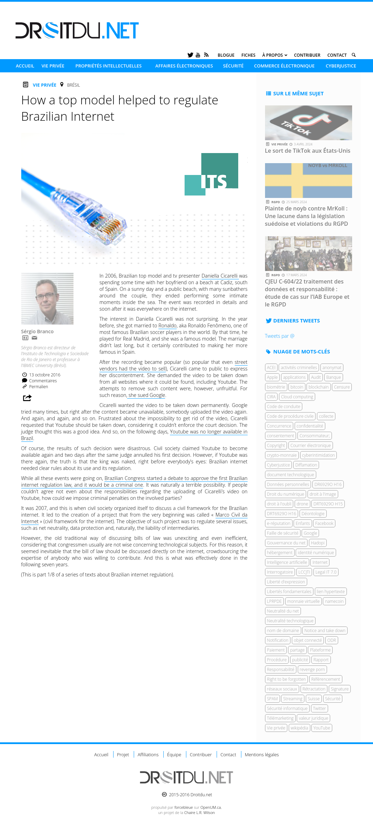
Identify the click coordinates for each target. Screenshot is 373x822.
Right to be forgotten (286, 679)
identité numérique (316, 553)
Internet (319, 562)
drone (302, 504)
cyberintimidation (318, 455)
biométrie (276, 387)
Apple (272, 377)
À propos (272, 55)
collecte (326, 416)
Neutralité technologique (290, 621)
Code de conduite (284, 406)
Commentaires (39, 381)
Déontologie (313, 514)
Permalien (34, 387)
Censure (342, 387)
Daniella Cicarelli (220, 275)
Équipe (174, 754)
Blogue (226, 55)
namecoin (334, 601)
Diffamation (306, 465)
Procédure (277, 660)
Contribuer (307, 55)
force (183, 807)
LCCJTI (304, 572)
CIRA (271, 397)
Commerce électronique (284, 66)
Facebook (324, 523)
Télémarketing (280, 718)
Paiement (276, 650)
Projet (123, 754)
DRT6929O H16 (281, 514)
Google (310, 533)
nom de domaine (283, 630)
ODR (331, 640)
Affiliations (148, 754)
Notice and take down (324, 630)
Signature (340, 689)
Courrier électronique (310, 445)
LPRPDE (274, 601)
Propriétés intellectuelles (108, 66)
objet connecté (308, 640)
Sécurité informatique (287, 708)
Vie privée (52, 66)
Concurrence (279, 426)
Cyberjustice (341, 66)
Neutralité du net (283, 611)
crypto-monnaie (282, 455)
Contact (337, 55)
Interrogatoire (280, 572)
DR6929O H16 (328, 484)
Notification (278, 640)
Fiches (248, 55)
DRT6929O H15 (328, 504)
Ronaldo (167, 325)
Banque (333, 377)
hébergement (280, 553)
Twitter (319, 708)
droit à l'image (323, 494)
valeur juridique (313, 718)
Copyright (276, 445)
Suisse (314, 699)
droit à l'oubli (279, 504)
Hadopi (318, 543)
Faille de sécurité (282, 533)
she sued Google (146, 395)
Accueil (25, 66)
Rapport (321, 660)
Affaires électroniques (184, 66)
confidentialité (310, 426)
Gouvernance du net (286, 543)
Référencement (325, 679)
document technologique (290, 475)
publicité (300, 660)
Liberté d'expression (286, 582)
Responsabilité (280, 669)
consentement (280, 436)
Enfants (303, 523)
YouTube (321, 728)
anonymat (332, 367)
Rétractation (314, 689)
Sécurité (233, 66)
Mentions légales (262, 754)
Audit (316, 377)
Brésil (73, 85)
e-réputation (278, 523)
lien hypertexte (331, 591)
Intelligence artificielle (287, 562)
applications (294, 377)
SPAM (272, 699)
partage (297, 650)
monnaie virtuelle (303, 601)
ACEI (271, 367)
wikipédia (299, 728)
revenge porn (312, 669)
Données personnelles (288, 484)
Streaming (292, 699)
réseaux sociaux (282, 689)
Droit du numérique (285, 494)
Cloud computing (297, 397)
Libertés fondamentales (289, 591)
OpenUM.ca (210, 807)
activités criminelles (299, 367)
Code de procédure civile (290, 416)
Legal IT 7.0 (326, 572)
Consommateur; (315, 436)
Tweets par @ (280, 336)
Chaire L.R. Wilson (199, 812)
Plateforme (320, 650)
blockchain (318, 387)
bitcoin (296, 387)
